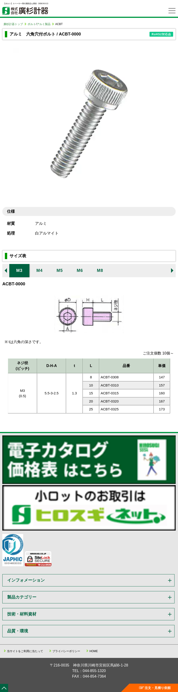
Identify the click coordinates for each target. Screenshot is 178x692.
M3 (19, 270)
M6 (80, 270)
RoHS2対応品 (161, 34)
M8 (100, 270)
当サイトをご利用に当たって (25, 651)
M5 (60, 270)
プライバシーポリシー (66, 651)
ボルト (32, 24)
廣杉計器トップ (13, 24)
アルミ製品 (44, 24)
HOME (93, 651)
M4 (39, 270)
